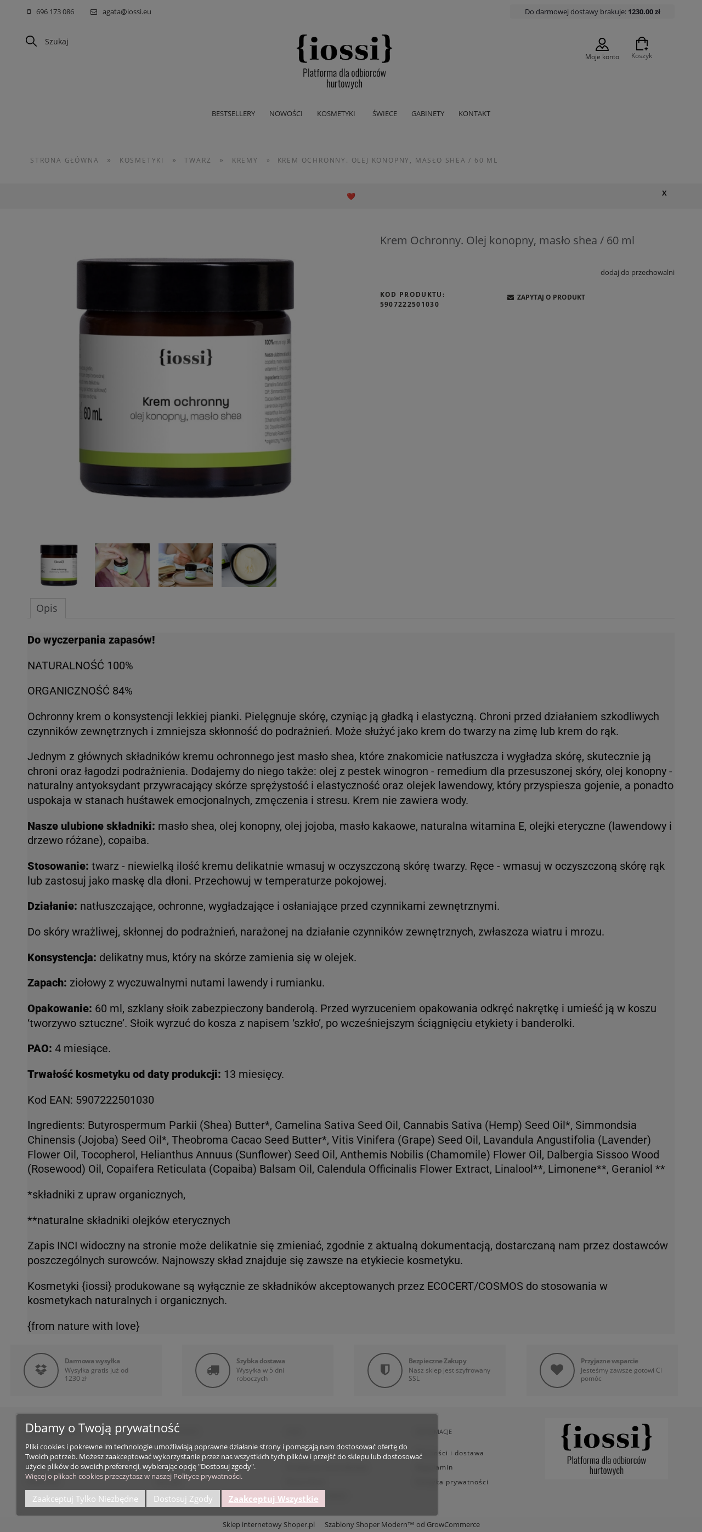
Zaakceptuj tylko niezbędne (85, 1498)
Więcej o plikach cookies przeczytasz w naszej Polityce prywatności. (133, 1476)
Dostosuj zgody (183, 1498)
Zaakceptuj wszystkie (274, 1498)
